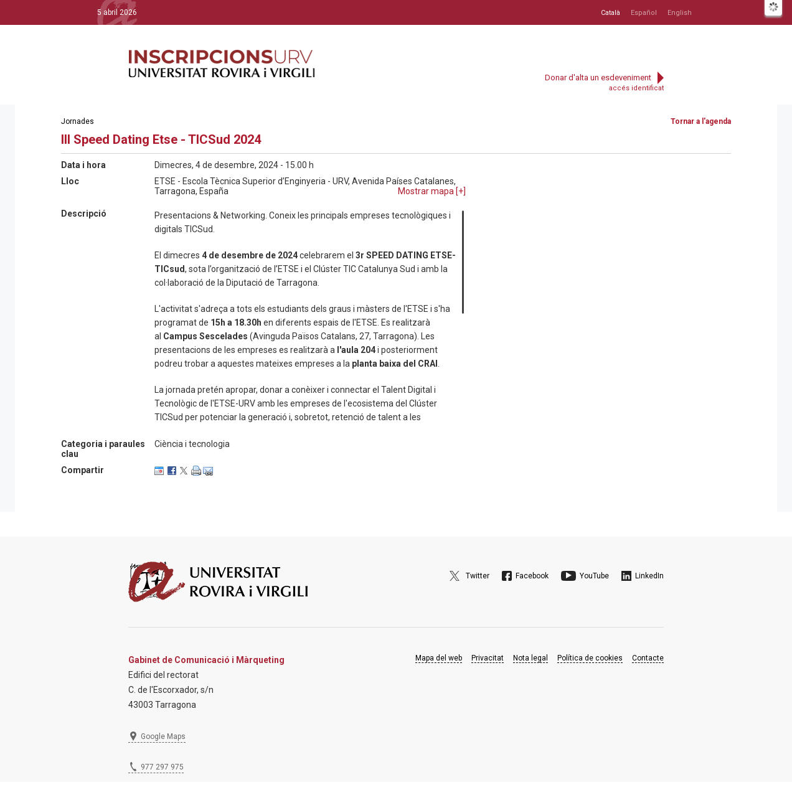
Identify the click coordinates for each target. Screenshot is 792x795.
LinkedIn (649, 576)
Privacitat (487, 658)
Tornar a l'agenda (701, 121)
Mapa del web (438, 658)
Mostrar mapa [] (432, 191)
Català (610, 13)
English (679, 13)
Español (644, 13)
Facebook (532, 576)
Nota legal (530, 658)
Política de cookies (590, 658)
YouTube (594, 576)
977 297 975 (162, 767)
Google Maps (163, 736)
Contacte (648, 658)
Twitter (477, 576)
